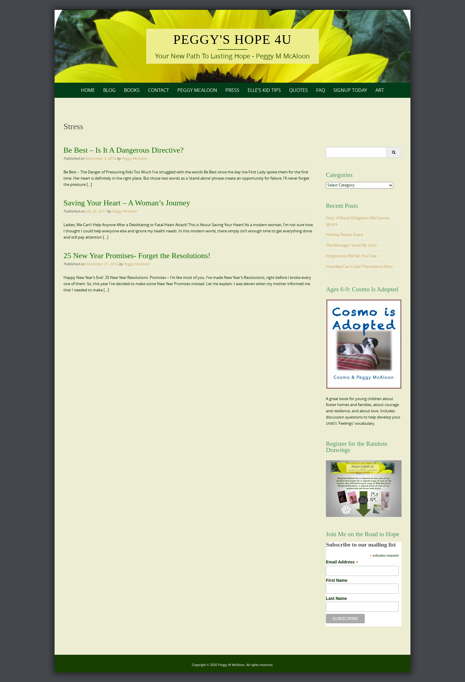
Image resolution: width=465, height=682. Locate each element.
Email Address (342, 562)
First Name (336, 580)
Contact (158, 90)
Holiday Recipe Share (344, 234)
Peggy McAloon (197, 90)
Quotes (298, 90)
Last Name (336, 598)
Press (232, 90)
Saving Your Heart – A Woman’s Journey (126, 203)
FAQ (320, 90)
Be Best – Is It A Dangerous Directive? (123, 150)
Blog (109, 90)
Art (379, 90)
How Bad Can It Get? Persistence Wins (359, 266)
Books (132, 90)
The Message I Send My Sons (351, 245)
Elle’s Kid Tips (264, 90)
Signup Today (350, 90)
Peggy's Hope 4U (232, 39)
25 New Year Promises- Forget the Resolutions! (137, 255)
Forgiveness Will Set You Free (351, 255)
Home (88, 90)
